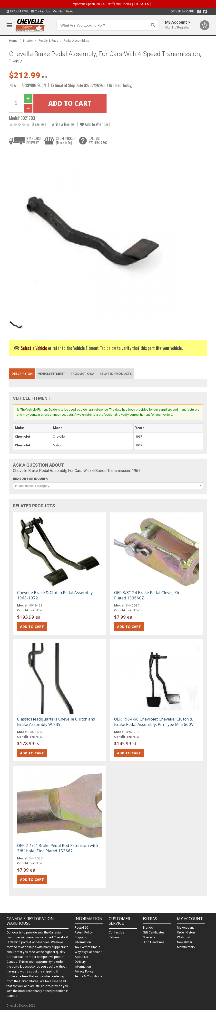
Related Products (116, 373)
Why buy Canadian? (88, 952)
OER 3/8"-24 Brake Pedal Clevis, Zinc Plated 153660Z (148, 595)
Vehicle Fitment (51, 373)
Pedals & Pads (48, 40)
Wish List (183, 937)
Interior (28, 40)
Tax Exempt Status (87, 947)
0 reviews (39, 124)
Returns (114, 937)
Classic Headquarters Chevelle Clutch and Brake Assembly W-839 (56, 721)
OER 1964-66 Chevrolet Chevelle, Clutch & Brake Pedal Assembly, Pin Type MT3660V (154, 721)
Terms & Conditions (88, 976)
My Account (185, 927)
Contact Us (40, 11)
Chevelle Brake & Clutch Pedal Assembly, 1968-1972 (55, 595)
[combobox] (108, 485)
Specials (149, 937)
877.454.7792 (18, 11)
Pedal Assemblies (76, 40)
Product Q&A (82, 373)
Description (22, 373)
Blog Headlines (153, 942)
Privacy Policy (84, 971)
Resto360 (81, 927)
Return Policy (84, 932)
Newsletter (184, 942)
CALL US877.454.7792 (98, 140)
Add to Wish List (95, 124)
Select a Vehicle (34, 348)
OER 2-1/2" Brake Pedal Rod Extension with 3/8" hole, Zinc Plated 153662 (57, 848)
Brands (148, 927)
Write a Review (63, 124)
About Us (81, 957)
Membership (186, 947)
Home (13, 40)
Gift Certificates (154, 932)
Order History (186, 932)
